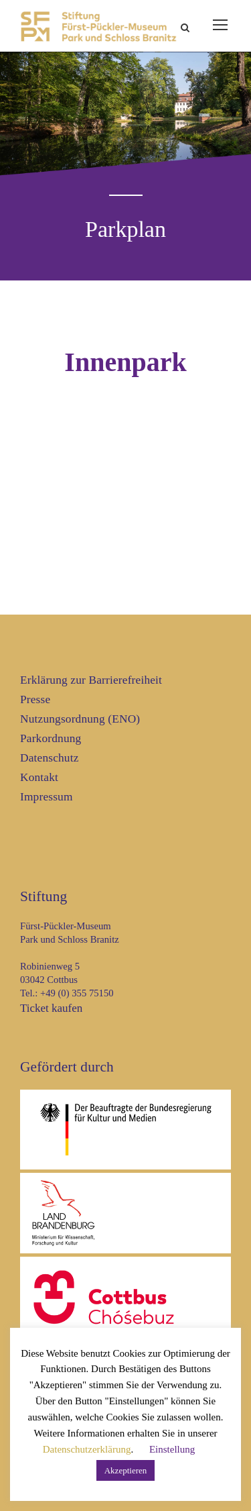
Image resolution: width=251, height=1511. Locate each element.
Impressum (46, 796)
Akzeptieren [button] (125, 1470)
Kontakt (39, 777)
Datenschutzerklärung (87, 1449)
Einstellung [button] (172, 1449)
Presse (35, 699)
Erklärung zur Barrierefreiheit (91, 680)
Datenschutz (49, 757)
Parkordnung (50, 738)
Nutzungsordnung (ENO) (80, 719)
